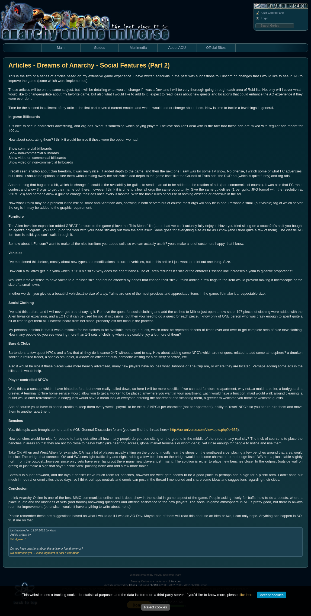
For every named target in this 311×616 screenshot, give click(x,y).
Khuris (133, 585)
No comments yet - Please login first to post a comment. (44, 552)
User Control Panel (269, 13)
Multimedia (138, 48)
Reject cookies (155, 607)
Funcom (176, 581)
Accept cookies (271, 595)
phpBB (154, 585)
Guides (99, 48)
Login (261, 18)
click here (246, 595)
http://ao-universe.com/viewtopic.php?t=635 (204, 430)
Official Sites (216, 48)
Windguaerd (17, 539)
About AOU (177, 48)
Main (61, 48)
